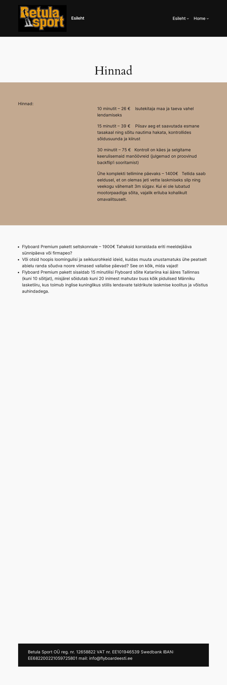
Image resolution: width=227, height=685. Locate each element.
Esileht (77, 18)
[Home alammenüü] (207, 18)
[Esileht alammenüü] (188, 18)
